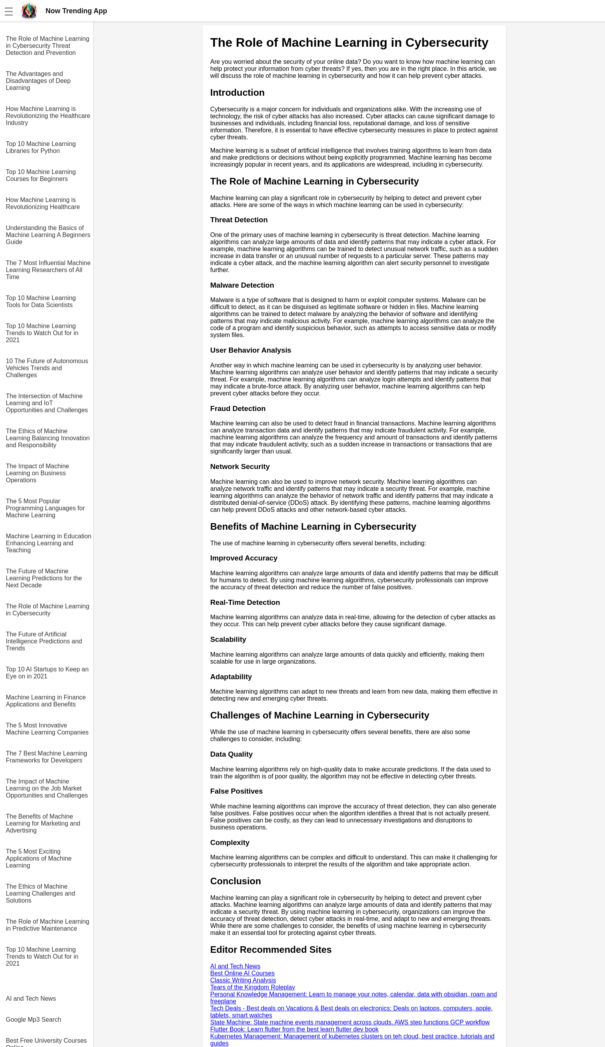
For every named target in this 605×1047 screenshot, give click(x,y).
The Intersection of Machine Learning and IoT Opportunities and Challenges (47, 403)
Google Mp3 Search (33, 1019)
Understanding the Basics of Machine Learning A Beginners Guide (48, 235)
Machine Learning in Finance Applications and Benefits (46, 701)
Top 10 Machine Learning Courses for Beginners (41, 175)
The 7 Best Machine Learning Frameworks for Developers (46, 757)
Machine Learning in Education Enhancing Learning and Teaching (48, 543)
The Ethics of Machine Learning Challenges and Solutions (40, 893)
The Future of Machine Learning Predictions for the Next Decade (44, 578)
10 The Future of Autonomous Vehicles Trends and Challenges (47, 368)
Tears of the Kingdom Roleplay (252, 987)
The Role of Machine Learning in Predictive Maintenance (47, 925)
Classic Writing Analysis (243, 980)
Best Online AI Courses (242, 973)
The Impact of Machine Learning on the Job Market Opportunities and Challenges (47, 788)
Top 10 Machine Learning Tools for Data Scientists (41, 301)
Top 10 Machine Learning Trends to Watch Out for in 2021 (42, 333)
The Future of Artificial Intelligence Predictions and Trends (44, 641)
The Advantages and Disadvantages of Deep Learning (38, 80)
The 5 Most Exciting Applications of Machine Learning (39, 858)
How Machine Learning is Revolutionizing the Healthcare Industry (48, 115)
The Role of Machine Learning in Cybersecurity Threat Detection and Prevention (47, 45)
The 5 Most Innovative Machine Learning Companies (47, 729)
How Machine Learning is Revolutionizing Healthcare (43, 203)
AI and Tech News (31, 998)
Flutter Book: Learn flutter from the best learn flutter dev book (294, 1029)
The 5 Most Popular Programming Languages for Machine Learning (45, 508)
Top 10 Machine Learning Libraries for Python (41, 147)
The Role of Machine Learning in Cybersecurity (47, 610)
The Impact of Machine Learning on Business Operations (37, 473)
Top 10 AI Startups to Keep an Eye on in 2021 (47, 673)
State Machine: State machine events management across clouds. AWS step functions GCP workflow (350, 1022)
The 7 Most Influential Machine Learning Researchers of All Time (48, 270)
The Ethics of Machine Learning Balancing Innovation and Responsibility (48, 438)
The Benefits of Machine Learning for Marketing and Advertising (43, 823)
